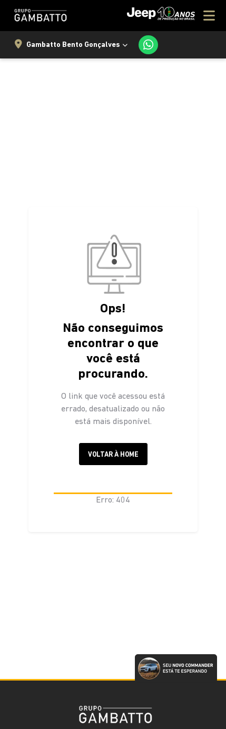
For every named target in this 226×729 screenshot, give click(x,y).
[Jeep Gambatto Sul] (39, 15)
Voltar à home (113, 454)
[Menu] (171, 15)
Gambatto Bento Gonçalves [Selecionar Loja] (67, 45)
